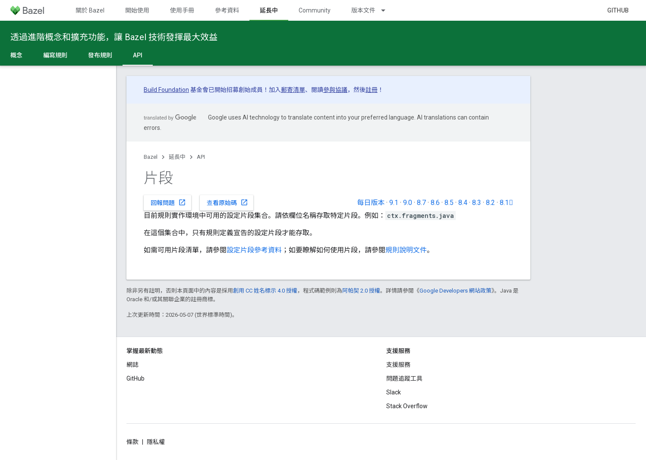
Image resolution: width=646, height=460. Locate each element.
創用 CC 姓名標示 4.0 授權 (265, 290)
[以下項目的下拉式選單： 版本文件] (387, 10)
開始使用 (137, 10)
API (201, 157)
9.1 (393, 202)
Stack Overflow (407, 406)
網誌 (132, 364)
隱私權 (156, 441)
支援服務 (398, 364)
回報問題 (168, 202)
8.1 (506, 202)
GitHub (618, 10)
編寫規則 (55, 55)
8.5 (449, 202)
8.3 (476, 202)
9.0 (407, 202)
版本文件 (363, 10)
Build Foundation (166, 89)
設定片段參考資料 (254, 250)
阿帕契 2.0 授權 (361, 290)
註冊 (372, 89)
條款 (132, 441)
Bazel (151, 157)
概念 (16, 55)
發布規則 (100, 55)
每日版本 (370, 202)
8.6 (435, 202)
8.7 (421, 202)
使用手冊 (182, 10)
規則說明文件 (406, 250)
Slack (393, 392)
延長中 (177, 157)
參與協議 (335, 89)
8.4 (462, 202)
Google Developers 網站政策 (455, 290)
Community (315, 10)
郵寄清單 (293, 89)
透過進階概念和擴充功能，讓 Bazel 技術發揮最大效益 (113, 37)
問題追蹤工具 (404, 378)
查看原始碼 (227, 202)
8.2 (490, 202)
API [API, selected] (137, 55)
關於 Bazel (90, 10)
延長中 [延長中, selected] (269, 10)
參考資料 (227, 10)
